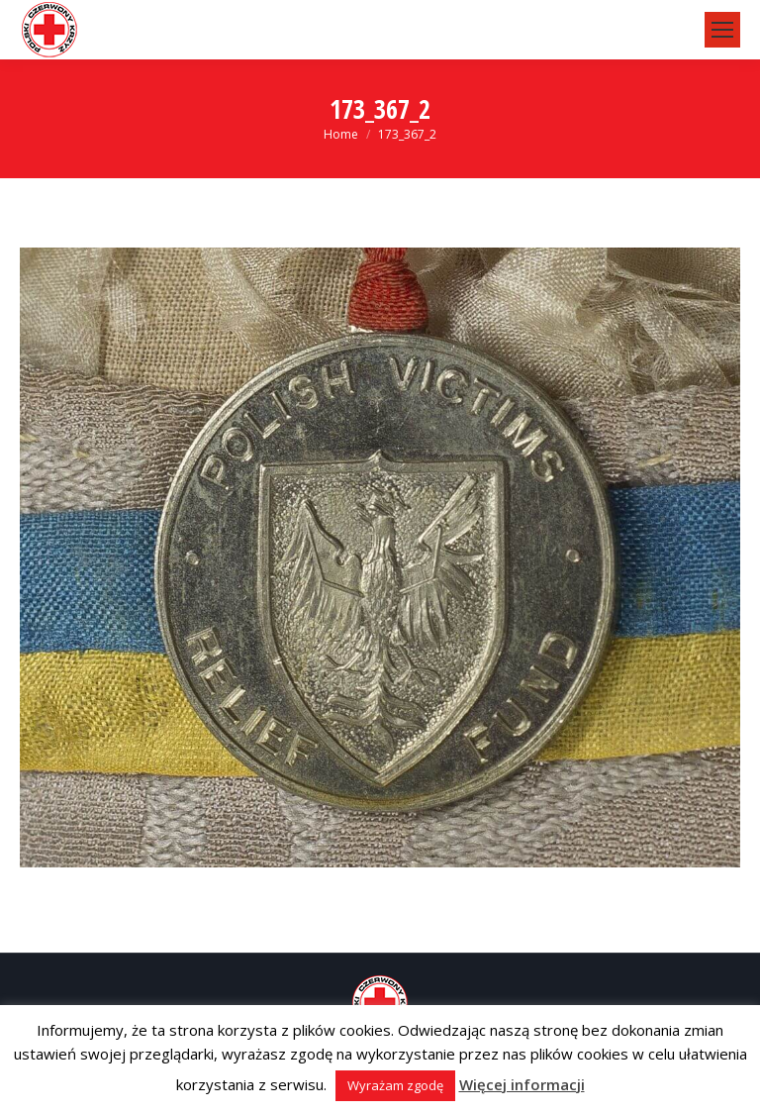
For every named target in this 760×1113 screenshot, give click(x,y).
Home (341, 134)
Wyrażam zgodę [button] (395, 1085)
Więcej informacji (522, 1084)
